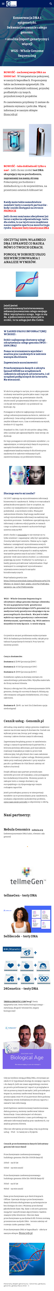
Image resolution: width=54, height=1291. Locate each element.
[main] (27, 36)
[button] (3, 3)
